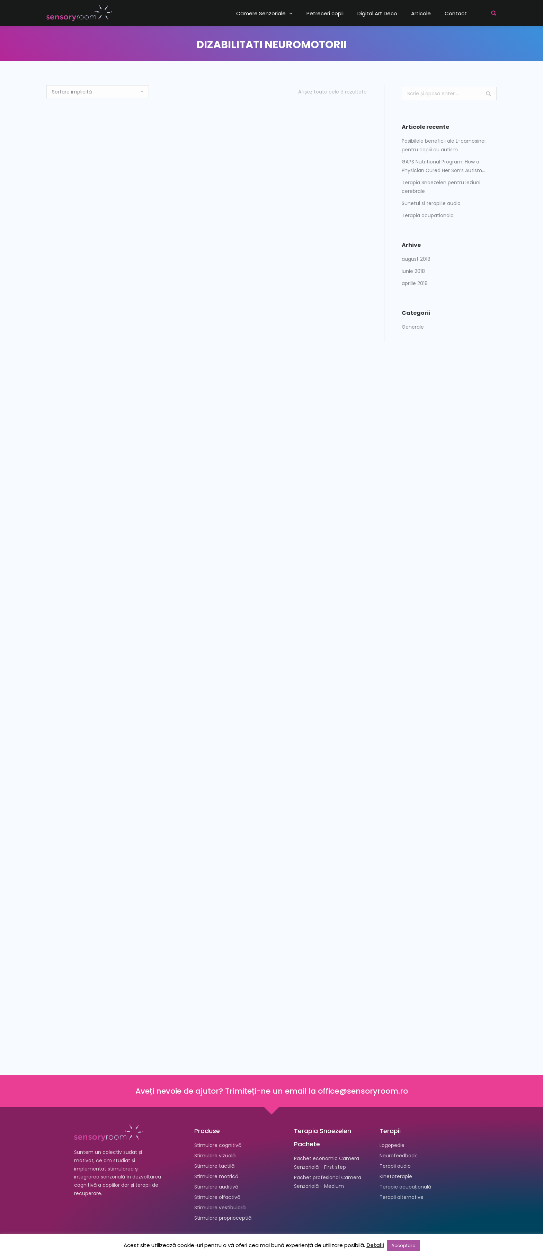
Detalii (375, 1245)
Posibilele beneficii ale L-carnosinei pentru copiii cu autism (444, 145)
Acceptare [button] (403, 1245)
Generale (413, 326)
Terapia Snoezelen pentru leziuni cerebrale (441, 187)
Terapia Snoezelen (322, 1131)
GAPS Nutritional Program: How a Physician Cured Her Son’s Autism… (443, 166)
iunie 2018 (413, 271)
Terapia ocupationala (428, 215)
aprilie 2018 (415, 283)
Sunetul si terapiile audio (431, 203)
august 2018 (416, 259)
